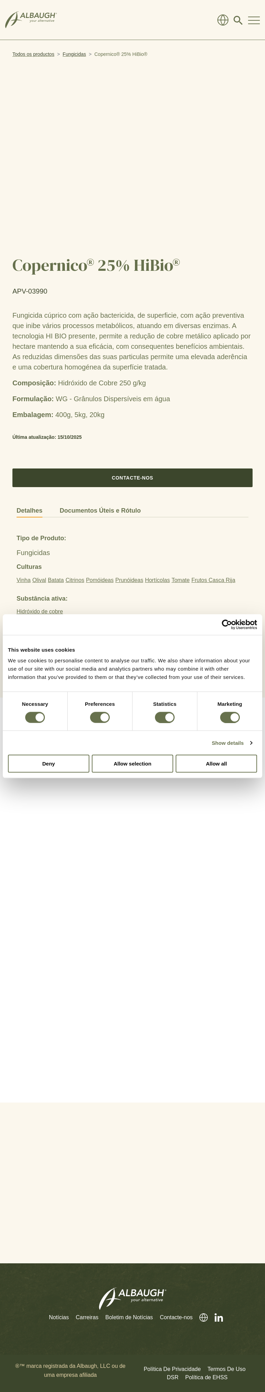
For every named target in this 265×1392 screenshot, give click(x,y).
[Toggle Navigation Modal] (254, 20)
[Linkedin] (215, 1317)
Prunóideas (129, 580)
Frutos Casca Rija (213, 580)
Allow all (216, 764)
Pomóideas (100, 580)
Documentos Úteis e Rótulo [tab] (100, 510)
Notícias (59, 1317)
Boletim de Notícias (129, 1317)
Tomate (180, 580)
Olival (39, 580)
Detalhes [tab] (29, 510)
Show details (228, 743)
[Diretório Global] (222, 20)
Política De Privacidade (172, 1369)
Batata (56, 580)
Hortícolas (157, 580)
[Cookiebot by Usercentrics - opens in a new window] (227, 624)
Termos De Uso (226, 1369)
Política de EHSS (206, 1377)
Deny (48, 764)
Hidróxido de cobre (40, 611)
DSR (173, 1377)
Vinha (24, 580)
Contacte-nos (132, 478)
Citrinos (75, 580)
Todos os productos (33, 54)
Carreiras (87, 1317)
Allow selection (132, 764)
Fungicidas (74, 54)
